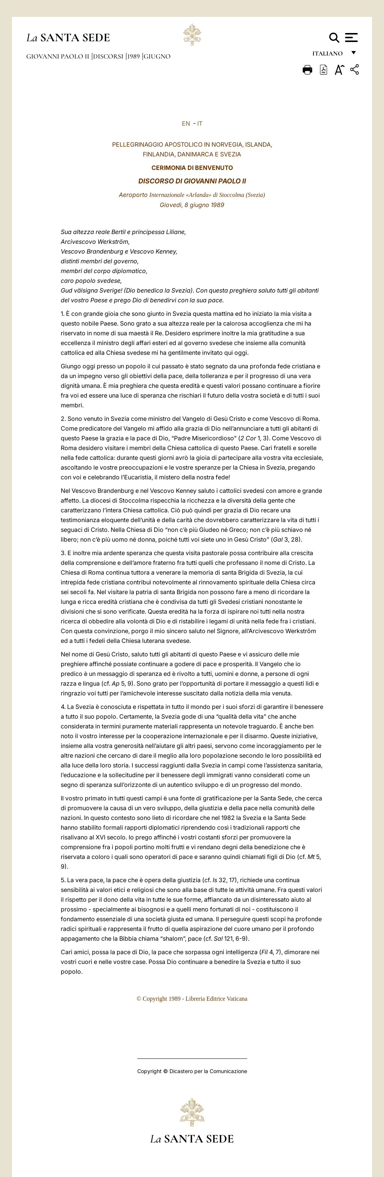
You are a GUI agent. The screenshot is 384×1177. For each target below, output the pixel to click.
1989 (134, 56)
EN (186, 123)
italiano (329, 55)
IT (199, 123)
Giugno (157, 56)
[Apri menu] (350, 37)
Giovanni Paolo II (58, 56)
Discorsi (109, 56)
